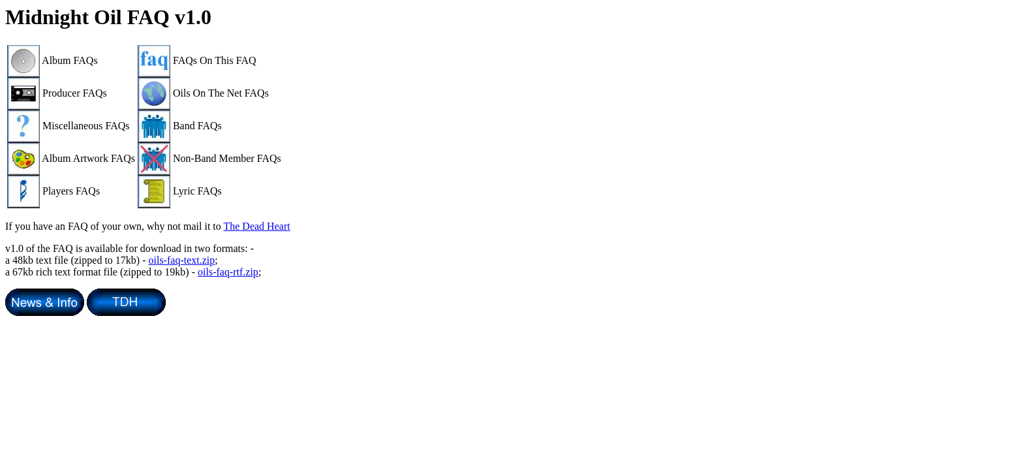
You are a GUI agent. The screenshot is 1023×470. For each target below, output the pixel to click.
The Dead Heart (256, 226)
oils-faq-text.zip (182, 260)
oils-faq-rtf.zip (228, 271)
